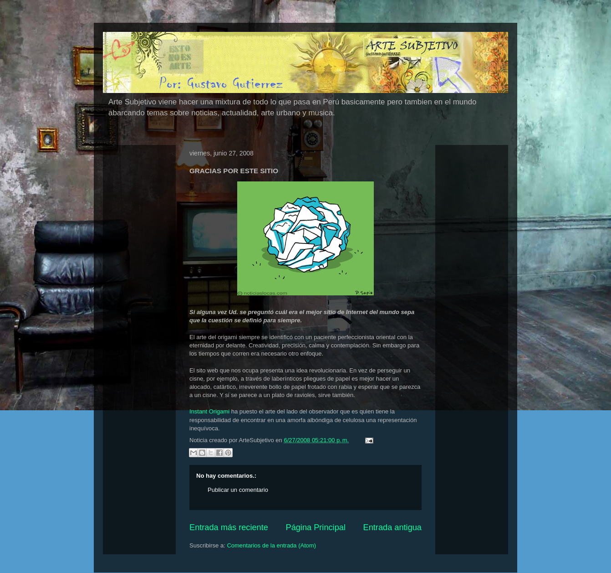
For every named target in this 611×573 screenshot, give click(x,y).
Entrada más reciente (228, 527)
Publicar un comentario (238, 489)
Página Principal (316, 527)
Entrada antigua (392, 527)
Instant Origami (209, 411)
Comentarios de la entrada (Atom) (271, 545)
